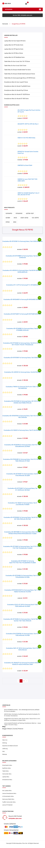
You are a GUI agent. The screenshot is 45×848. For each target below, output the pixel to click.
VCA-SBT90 (35, 218)
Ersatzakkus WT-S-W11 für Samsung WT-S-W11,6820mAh (22, 285)
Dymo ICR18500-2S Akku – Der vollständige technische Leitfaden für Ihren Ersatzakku (21, 710)
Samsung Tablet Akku (8, 799)
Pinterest (20, 729)
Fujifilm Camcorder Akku (9, 802)
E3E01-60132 (24, 218)
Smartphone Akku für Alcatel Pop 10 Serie (16, 90)
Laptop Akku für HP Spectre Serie (13, 49)
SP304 (8, 222)
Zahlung (4, 743)
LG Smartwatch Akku (8, 796)
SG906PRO (9, 213)
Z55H (14, 222)
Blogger (4, 729)
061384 (8, 218)
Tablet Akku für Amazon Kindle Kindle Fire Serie (17, 69)
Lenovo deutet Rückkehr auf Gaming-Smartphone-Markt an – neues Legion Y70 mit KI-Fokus (22, 723)
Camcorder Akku (6, 774)
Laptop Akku (5, 776)
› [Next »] (26, 681)
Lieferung (5, 748)
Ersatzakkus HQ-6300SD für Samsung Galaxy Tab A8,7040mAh (22, 372)
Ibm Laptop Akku (7, 790)
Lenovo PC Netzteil (7, 805)
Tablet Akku (5, 771)
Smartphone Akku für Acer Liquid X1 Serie (16, 82)
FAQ (3, 751)
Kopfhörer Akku (6, 768)
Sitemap (4, 754)
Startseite (5, 24)
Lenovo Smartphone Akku (9, 793)
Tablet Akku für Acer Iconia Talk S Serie (15, 65)
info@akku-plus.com (15, 818)
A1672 (15, 218)
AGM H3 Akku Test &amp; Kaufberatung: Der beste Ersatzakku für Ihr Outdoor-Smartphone (22, 714)
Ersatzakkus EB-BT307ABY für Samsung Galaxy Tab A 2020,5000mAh (23, 241)
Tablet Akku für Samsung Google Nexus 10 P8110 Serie (19, 78)
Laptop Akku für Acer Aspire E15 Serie (15, 41)
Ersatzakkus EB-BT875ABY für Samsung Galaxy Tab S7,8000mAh (22, 357)
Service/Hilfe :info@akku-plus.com (22, 15)
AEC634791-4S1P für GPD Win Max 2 (28, 124)
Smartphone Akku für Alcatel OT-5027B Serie (17, 94)
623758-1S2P (30, 213)
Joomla (15, 729)
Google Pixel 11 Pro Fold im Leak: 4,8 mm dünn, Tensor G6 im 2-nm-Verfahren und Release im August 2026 (22, 719)
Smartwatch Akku (7, 765)
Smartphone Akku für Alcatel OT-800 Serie (16, 98)
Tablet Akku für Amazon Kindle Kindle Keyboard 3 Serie (19, 74)
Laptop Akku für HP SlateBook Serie (14, 57)
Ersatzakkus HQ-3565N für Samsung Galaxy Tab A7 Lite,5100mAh (22, 430)
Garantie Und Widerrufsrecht (10, 745)
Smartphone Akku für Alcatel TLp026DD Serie (17, 86)
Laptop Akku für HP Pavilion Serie (13, 45)
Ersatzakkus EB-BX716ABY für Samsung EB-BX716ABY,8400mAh (22, 314)
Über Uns (4, 740)
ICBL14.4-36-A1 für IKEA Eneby (26, 138)
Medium (10, 729)
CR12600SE (19, 213)
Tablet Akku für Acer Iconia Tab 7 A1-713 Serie (17, 61)
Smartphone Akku (7, 779)
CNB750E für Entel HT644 (25, 165)
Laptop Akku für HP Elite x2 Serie (13, 53)
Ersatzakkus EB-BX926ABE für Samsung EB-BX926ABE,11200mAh (22, 299)
